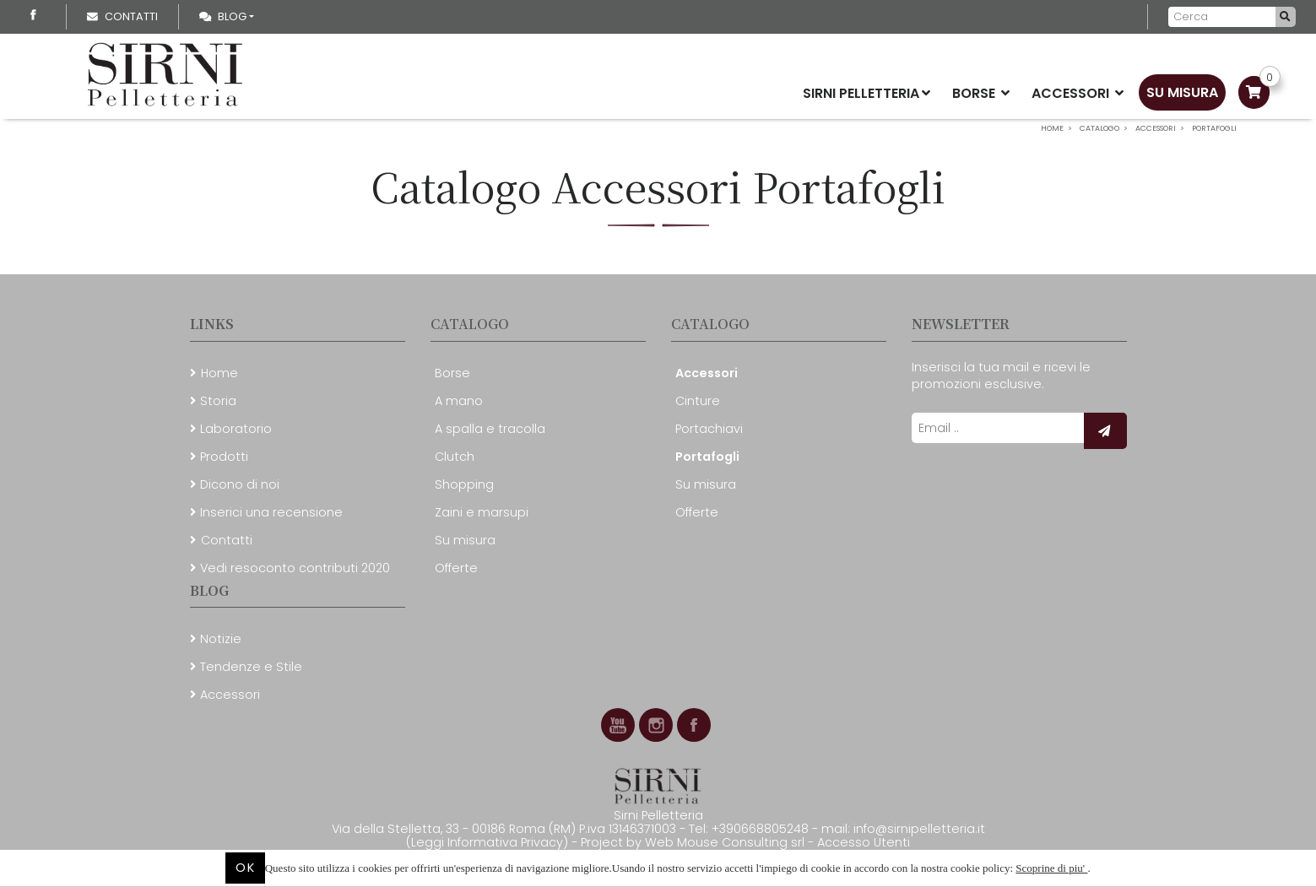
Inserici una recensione (271, 512)
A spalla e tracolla (490, 428)
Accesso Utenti (863, 842)
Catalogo (470, 323)
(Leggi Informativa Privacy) (488, 842)
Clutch (454, 456)
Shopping (464, 484)
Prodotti (224, 456)
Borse (981, 93)
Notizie (220, 638)
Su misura (1182, 92)
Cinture (697, 400)
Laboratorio (236, 428)
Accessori (1078, 93)
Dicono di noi (239, 484)
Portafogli (707, 456)
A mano (459, 400)
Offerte (456, 568)
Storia (218, 400)
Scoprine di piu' (1051, 868)
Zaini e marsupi (481, 512)
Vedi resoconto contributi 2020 (295, 568)
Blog (222, 16)
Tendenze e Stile (251, 666)
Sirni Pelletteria (866, 93)
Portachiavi (709, 428)
